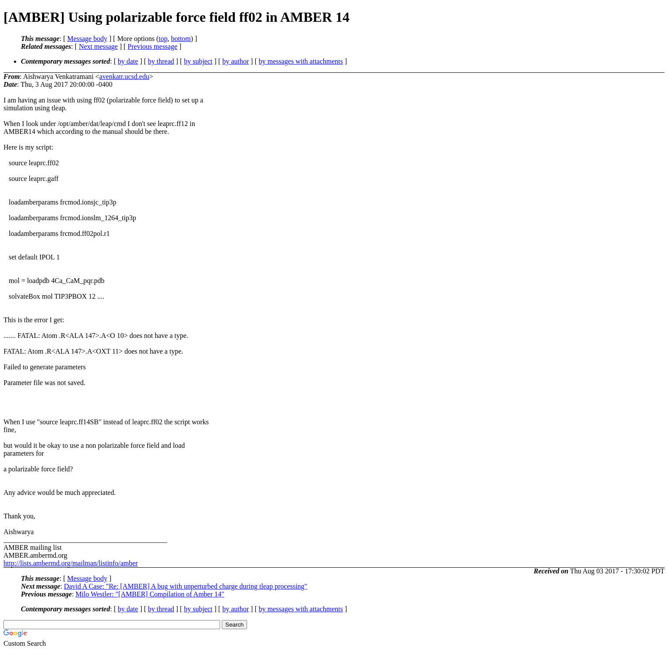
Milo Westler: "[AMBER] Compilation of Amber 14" (149, 594)
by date (128, 61)
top (163, 38)
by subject (198, 61)
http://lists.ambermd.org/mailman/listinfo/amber (70, 563)
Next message (98, 46)
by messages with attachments (301, 61)
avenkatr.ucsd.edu (124, 76)
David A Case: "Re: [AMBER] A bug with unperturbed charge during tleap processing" (185, 586)
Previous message (152, 46)
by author (235, 61)
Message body (87, 38)
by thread (161, 61)
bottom (180, 38)
